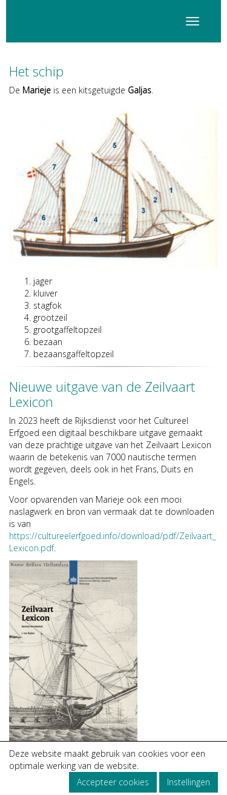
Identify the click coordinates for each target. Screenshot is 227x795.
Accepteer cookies (113, 782)
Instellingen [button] (188, 782)
